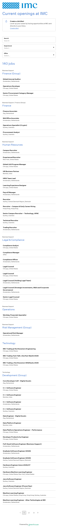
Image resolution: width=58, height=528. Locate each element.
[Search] (29, 41)
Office (6, 53)
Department (8, 46)
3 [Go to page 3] (33, 513)
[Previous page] (20, 513)
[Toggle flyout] (53, 47)
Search (6, 38)
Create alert (14, 28)
